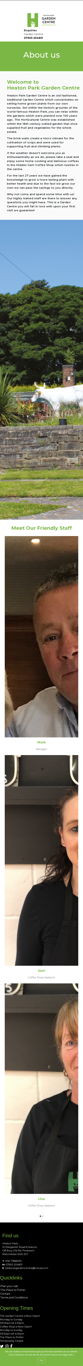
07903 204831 (33, 37)
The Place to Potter (13, 1289)
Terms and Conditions (14, 1297)
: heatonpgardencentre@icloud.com (25, 1268)
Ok (41, 1360)
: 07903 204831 (12, 1264)
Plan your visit (9, 1286)
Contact (5, 1293)
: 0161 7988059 (12, 1260)
